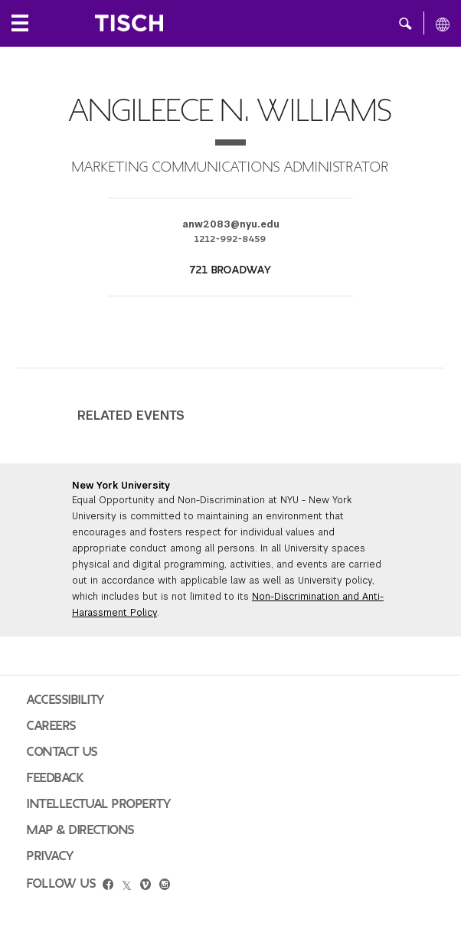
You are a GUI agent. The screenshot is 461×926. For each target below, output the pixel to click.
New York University (121, 485)
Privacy (50, 856)
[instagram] (164, 886)
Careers (52, 726)
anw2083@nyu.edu (231, 224)
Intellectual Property (99, 804)
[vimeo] (145, 886)
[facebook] (108, 886)
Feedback (55, 778)
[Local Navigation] (20, 23)
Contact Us (62, 752)
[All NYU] (442, 24)
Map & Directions (81, 830)
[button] (405, 23)
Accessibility (66, 700)
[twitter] (127, 886)
